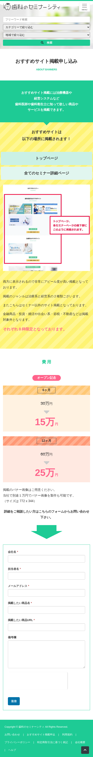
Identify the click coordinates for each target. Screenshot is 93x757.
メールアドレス (18, 586)
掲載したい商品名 (20, 603)
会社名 (13, 551)
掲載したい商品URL (21, 620)
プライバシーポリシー (17, 742)
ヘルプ (12, 749)
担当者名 (14, 568)
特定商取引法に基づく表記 (52, 742)
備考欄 (12, 637)
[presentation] (37, 680)
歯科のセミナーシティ (32, 726)
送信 (14, 701)
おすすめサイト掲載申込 (41, 734)
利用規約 (67, 734)
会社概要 (80, 742)
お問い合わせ (12, 734)
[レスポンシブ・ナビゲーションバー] (84, 7)
